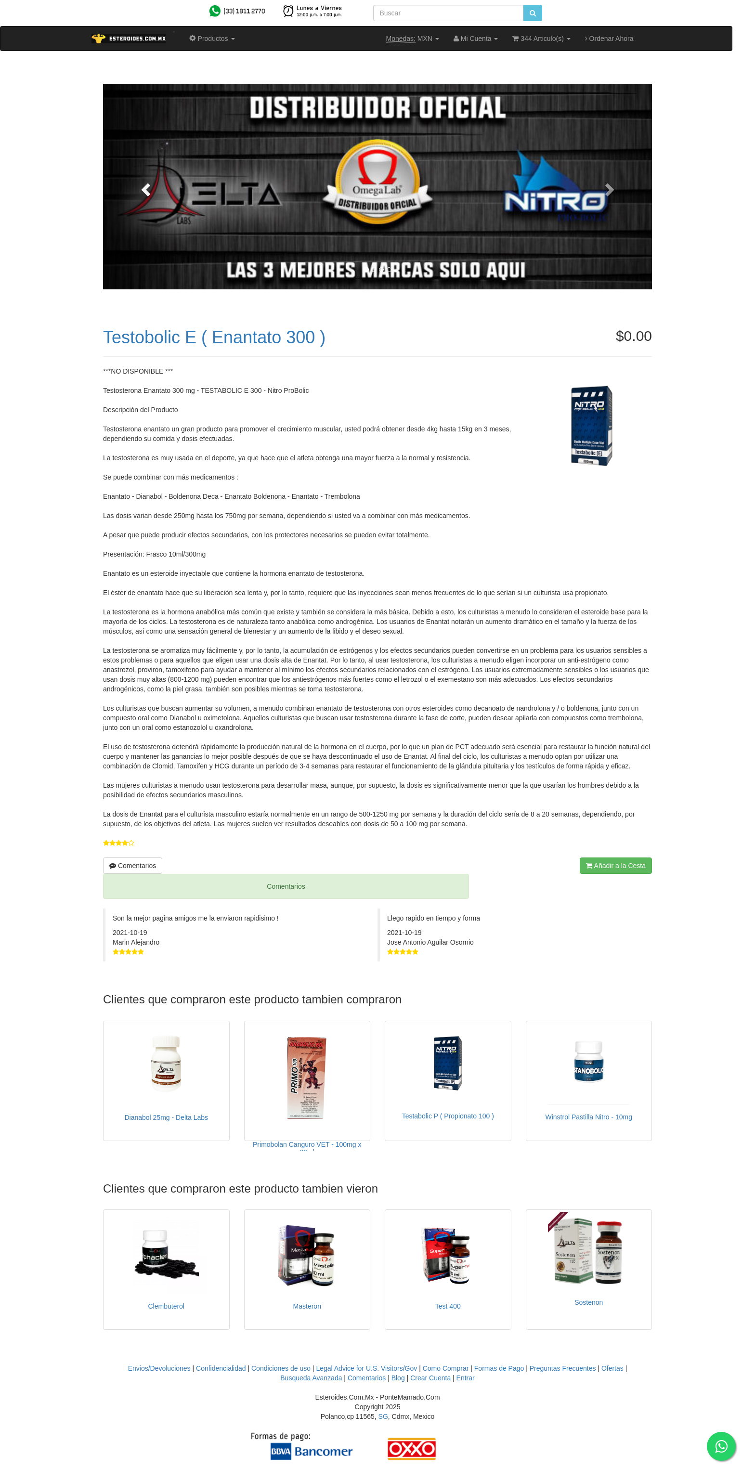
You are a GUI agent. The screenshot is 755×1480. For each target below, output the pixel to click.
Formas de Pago (499, 1368)
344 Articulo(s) (541, 38)
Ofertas (612, 1368)
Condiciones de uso (281, 1368)
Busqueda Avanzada (311, 1378)
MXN (412, 39)
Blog (398, 1378)
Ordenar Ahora (609, 38)
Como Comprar (446, 1368)
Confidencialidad (221, 1368)
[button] (144, 186)
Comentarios (132, 866)
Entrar (465, 1378)
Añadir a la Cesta (616, 866)
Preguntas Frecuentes (563, 1368)
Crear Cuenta (430, 1378)
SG (383, 1416)
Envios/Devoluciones (159, 1368)
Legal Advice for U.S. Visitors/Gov (366, 1368)
